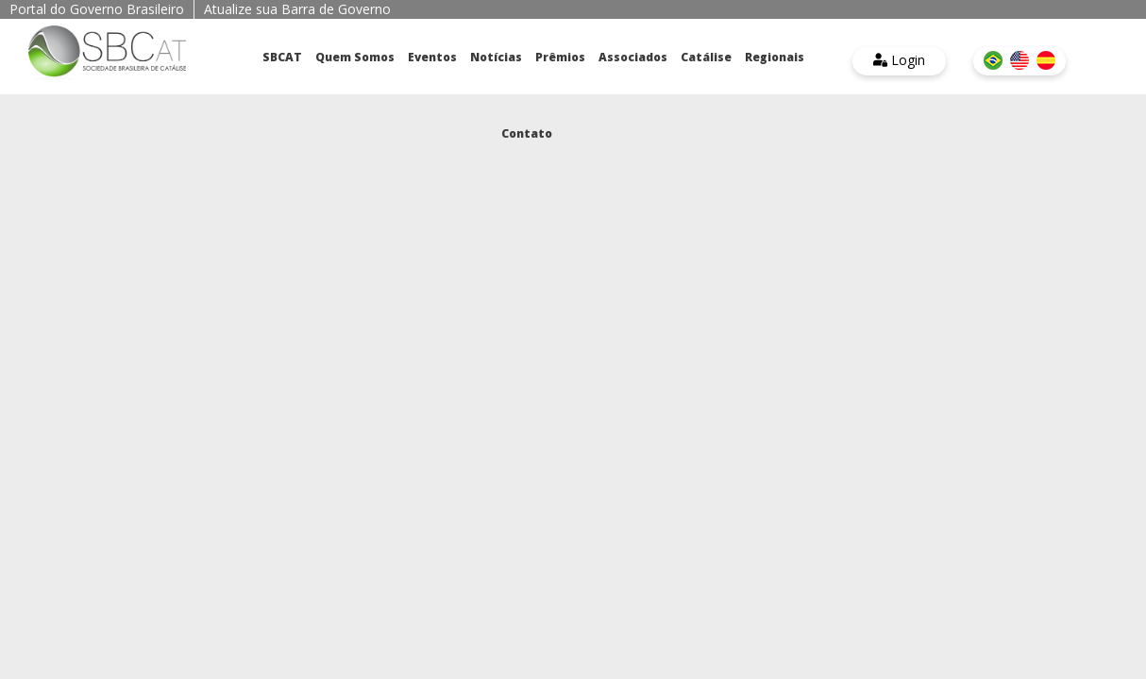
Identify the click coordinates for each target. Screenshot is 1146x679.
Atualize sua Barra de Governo (297, 9)
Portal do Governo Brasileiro (96, 9)
